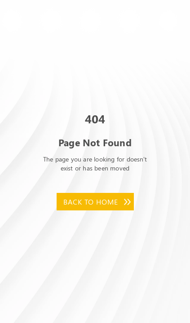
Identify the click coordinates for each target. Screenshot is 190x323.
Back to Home (90, 201)
